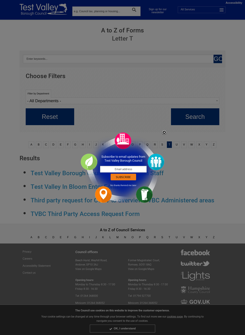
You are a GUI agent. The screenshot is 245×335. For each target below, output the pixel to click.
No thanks (115, 185)
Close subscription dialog (164, 132)
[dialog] (122, 167)
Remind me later (128, 185)
